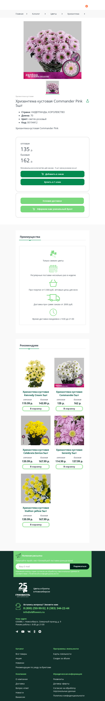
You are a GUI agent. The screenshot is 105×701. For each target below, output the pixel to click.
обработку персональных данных (63, 571)
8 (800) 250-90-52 (34, 608)
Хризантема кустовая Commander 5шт (69, 393)
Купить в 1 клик (52, 182)
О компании (22, 679)
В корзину (36, 408)
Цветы (53, 13)
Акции (19, 658)
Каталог (36, 13)
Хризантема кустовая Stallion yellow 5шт (36, 509)
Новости (20, 692)
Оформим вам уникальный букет (52, 209)
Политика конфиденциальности (68, 695)
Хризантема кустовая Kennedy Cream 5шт (36, 393)
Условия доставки (52, 201)
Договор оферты (61, 683)
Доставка (20, 683)
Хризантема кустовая (25, 96)
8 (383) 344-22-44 (58, 608)
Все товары (21, 654)
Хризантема (73, 13)
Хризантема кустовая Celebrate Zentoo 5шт (36, 451)
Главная (19, 13)
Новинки (20, 662)
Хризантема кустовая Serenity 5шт (69, 451)
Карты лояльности (62, 654)
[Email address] (43, 566)
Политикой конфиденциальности (44, 573)
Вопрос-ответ (22, 688)
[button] (61, 5)
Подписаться (79, 566)
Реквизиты (58, 679)
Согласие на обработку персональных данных (64, 689)
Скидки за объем (61, 658)
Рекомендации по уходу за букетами (33, 667)
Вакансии (20, 697)
